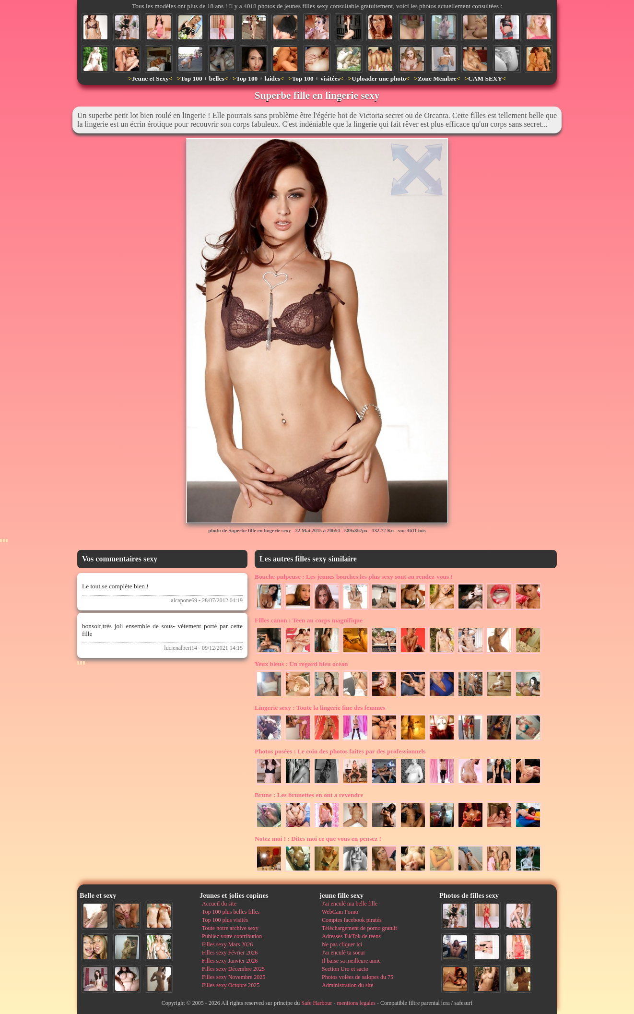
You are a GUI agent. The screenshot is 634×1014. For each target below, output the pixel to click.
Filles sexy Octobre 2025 (230, 985)
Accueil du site (219, 903)
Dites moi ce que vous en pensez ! (318, 838)
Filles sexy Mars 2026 (227, 944)
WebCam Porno (340, 911)
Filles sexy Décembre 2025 (233, 969)
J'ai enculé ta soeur (343, 952)
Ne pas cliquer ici (342, 944)
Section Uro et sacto (345, 969)
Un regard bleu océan (301, 664)
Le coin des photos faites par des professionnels (340, 751)
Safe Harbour (316, 1003)
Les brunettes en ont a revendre (309, 795)
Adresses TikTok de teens (351, 936)
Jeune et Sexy (150, 78)
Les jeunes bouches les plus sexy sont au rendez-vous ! (354, 576)
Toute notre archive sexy (230, 928)
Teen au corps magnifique (309, 620)
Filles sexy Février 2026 (230, 952)
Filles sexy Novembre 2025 (233, 977)
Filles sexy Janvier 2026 (230, 960)
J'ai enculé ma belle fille (349, 903)
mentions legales (356, 1003)
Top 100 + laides (258, 78)
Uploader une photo (379, 78)
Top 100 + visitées (316, 78)
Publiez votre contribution (232, 936)
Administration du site (347, 985)
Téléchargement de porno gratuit (359, 928)
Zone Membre (437, 78)
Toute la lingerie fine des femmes (320, 707)
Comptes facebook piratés (352, 920)
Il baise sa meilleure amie (351, 960)
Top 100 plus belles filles (230, 911)
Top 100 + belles (202, 78)
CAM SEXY (485, 78)
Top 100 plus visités (225, 920)
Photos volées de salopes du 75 (357, 977)
